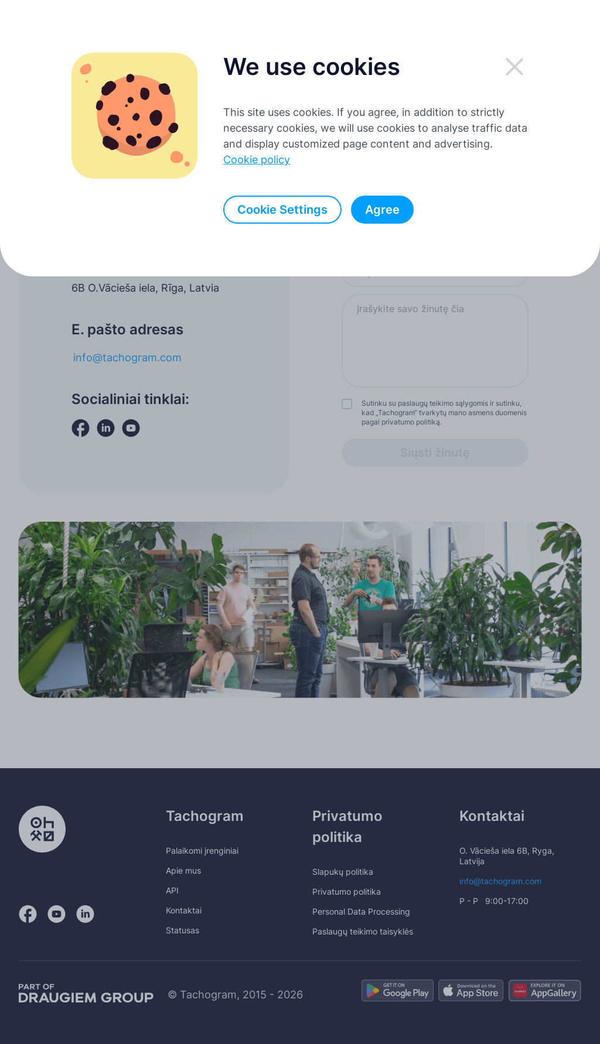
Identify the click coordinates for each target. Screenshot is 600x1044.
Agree (382, 210)
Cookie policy (256, 159)
